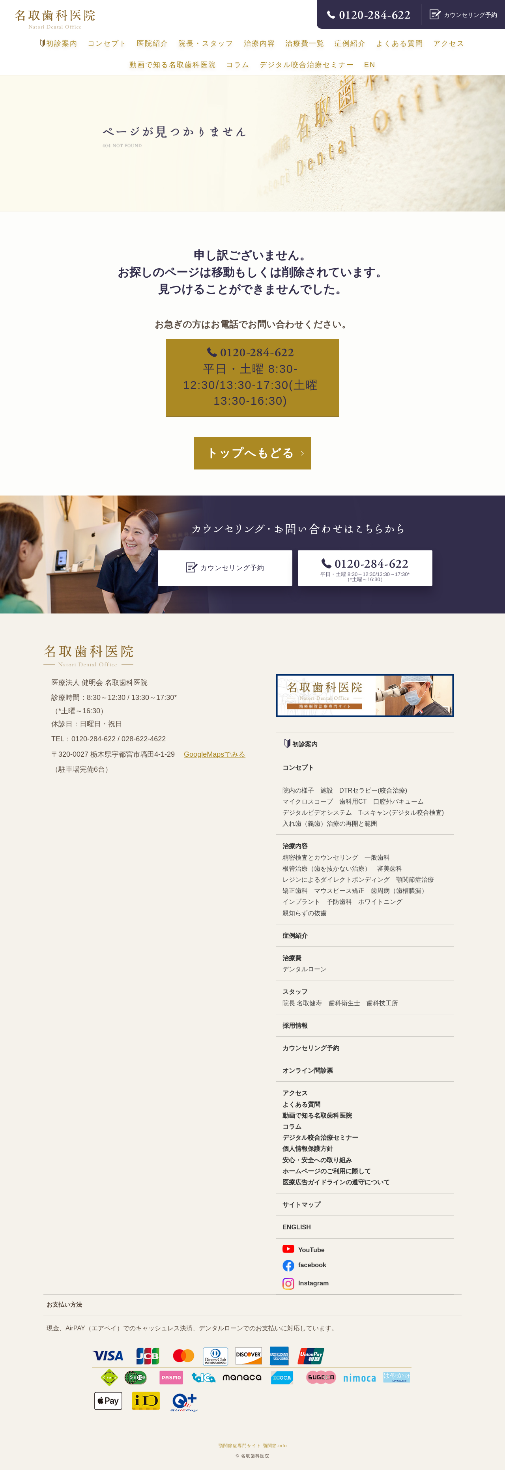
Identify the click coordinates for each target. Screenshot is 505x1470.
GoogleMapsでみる (214, 754)
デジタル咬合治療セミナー (307, 65)
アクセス (449, 43)
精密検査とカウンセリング (320, 857)
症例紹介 (350, 43)
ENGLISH (296, 1227)
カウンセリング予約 (310, 1047)
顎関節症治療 (415, 879)
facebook (304, 1265)
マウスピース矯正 (339, 890)
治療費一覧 (305, 43)
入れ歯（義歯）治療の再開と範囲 (329, 823)
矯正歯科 (295, 890)
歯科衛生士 (344, 1002)
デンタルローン (304, 969)
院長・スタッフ (206, 43)
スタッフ (295, 991)
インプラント (301, 901)
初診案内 (59, 43)
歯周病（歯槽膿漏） (399, 890)
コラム (238, 65)
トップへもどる (250, 453)
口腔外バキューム (398, 801)
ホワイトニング (380, 901)
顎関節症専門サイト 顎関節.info (253, 1445)
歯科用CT (353, 801)
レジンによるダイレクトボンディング (336, 879)
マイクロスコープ (307, 801)
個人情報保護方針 (307, 1148)
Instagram (305, 1283)
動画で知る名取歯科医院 (172, 65)
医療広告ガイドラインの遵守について (336, 1182)
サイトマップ (301, 1204)
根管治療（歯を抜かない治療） (326, 868)
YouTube (303, 1249)
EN (370, 65)
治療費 (291, 957)
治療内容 (259, 43)
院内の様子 (298, 790)
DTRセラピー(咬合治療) (373, 790)
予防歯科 (339, 901)
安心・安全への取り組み (317, 1159)
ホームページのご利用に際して (326, 1171)
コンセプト (107, 43)
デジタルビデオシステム (317, 812)
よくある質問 (399, 43)
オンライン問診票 (307, 1070)
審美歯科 (389, 868)
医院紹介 (152, 43)
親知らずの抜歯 (304, 912)
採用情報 (295, 1025)
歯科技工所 (382, 1002)
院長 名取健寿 (302, 1002)
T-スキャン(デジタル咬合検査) (401, 812)
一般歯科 (377, 857)
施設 (326, 790)
